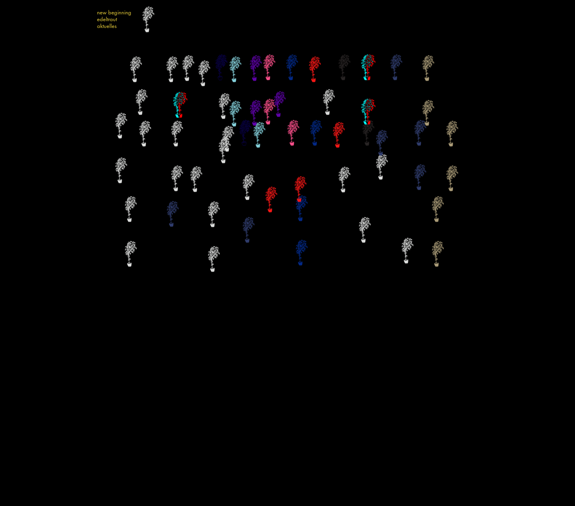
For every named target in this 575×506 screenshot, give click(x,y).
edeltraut (107, 19)
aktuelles (107, 26)
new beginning (114, 12)
